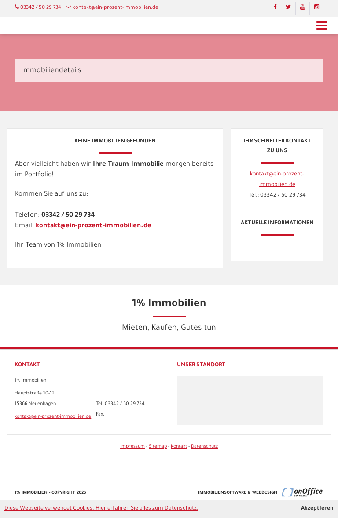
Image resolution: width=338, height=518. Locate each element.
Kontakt (179, 446)
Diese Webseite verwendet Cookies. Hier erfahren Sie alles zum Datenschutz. (101, 509)
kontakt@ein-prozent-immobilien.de (115, 8)
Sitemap (158, 446)
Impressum (132, 446)
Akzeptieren (317, 509)
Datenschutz (204, 446)
